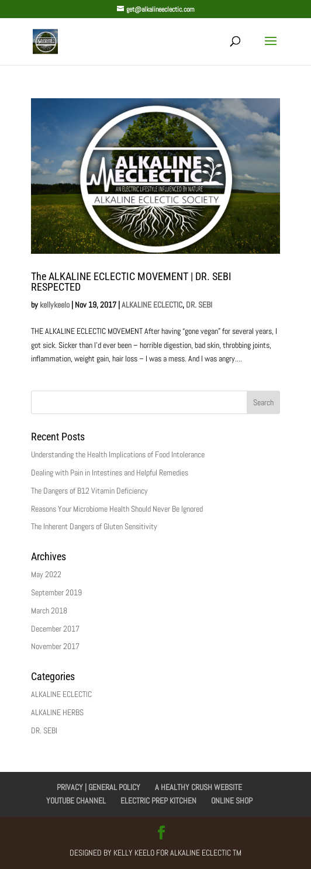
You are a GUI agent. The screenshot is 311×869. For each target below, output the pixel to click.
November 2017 (55, 646)
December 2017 (55, 628)
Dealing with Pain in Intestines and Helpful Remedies (109, 472)
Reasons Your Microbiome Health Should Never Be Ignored (117, 509)
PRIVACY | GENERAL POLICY (98, 787)
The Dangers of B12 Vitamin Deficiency (89, 490)
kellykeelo (55, 304)
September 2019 (56, 592)
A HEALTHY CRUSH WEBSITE (198, 787)
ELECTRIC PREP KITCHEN (158, 800)
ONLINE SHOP (232, 800)
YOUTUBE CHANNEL (76, 800)
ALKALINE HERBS (57, 712)
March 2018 (49, 610)
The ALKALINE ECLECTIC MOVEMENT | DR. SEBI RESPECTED (131, 281)
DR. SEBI (199, 304)
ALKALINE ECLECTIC (152, 304)
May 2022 (46, 574)
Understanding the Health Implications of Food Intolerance (118, 454)
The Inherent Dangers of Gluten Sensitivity (94, 526)
